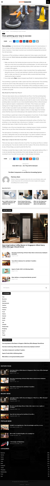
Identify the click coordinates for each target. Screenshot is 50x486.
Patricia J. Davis (6, 37)
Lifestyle (4, 324)
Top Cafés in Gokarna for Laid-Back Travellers (24, 261)
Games (4, 313)
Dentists (4, 301)
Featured (4, 307)
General (4, 316)
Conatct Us (22, 484)
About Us (27, 484)
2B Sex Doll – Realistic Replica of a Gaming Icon (22, 433)
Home (4, 33)
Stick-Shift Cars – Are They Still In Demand (25, 166)
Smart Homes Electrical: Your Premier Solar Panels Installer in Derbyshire (24, 203)
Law (3, 322)
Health (3, 318)
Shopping (4, 328)
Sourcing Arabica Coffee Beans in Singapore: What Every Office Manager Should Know (23, 246)
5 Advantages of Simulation (17, 441)
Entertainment (5, 303)
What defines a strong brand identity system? (24, 277)
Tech (3, 333)
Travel (3, 335)
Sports (3, 330)
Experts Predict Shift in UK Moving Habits (23, 269)
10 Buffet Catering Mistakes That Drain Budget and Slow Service (26, 425)
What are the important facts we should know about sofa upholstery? (40, 203)
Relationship (5, 326)
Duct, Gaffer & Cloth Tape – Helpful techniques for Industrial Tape (9, 203)
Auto (3, 297)
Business (4, 299)
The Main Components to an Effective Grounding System (25, 172)
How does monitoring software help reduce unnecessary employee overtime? (29, 253)
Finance (4, 309)
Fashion (4, 305)
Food (3, 311)
